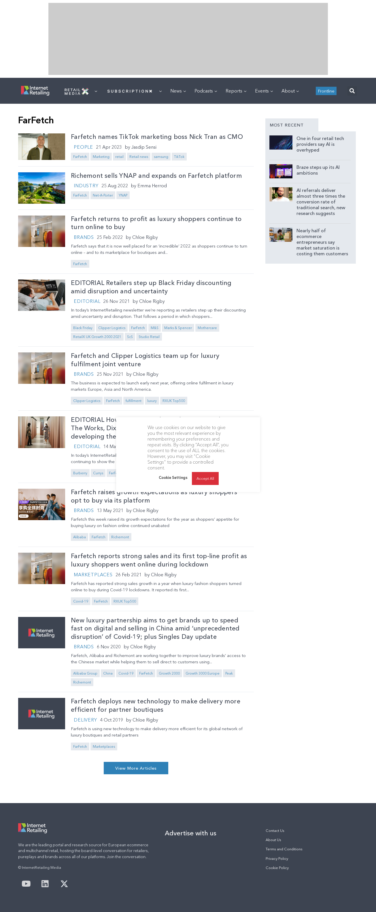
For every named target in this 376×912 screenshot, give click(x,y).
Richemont (120, 537)
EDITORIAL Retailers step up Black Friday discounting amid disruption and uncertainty (151, 287)
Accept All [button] (205, 478)
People (83, 147)
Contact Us (275, 830)
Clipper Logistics (111, 328)
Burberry (80, 473)
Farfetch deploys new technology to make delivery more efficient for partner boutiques (155, 705)
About (290, 90)
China (108, 673)
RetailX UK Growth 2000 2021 (97, 337)
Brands (84, 237)
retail (119, 156)
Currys (98, 473)
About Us (273, 840)
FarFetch (80, 156)
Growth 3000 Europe (203, 673)
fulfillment (133, 401)
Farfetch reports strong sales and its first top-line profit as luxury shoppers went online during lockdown (159, 560)
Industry (86, 185)
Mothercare (207, 328)
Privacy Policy (277, 858)
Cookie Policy (277, 868)
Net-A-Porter (103, 195)
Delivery (85, 720)
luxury (152, 401)
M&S (154, 328)
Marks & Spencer (178, 328)
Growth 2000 (169, 673)
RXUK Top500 (174, 401)
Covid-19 (80, 601)
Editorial (87, 301)
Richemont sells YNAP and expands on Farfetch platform (156, 176)
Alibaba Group (85, 673)
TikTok (179, 156)
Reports (236, 90)
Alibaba (79, 537)
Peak (229, 673)
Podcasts (205, 90)
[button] (352, 91)
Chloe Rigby (145, 237)
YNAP (123, 195)
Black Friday (82, 328)
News (178, 90)
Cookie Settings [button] (173, 477)
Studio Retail (149, 337)
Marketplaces (93, 574)
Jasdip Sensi (143, 147)
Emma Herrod (152, 185)
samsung (161, 156)
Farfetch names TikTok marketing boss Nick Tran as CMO (157, 137)
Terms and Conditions (284, 849)
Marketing (101, 156)
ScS (130, 337)
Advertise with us (190, 833)
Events (264, 90)
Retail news (138, 156)
